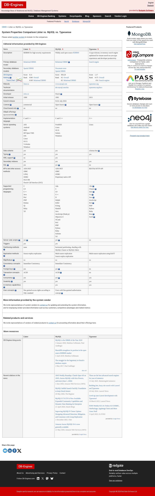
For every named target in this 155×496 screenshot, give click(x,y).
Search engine (94, 62)
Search (108, 16)
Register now (139, 89)
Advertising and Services (35, 473)
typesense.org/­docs (95, 87)
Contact (62, 473)
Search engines (104, 80)
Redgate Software (146, 10)
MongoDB (86, 21)
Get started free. (140, 44)
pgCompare (132, 60)
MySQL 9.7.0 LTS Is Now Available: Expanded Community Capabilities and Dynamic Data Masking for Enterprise (68, 401)
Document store (60, 68)
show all (84, 370)
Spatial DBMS (29, 68)
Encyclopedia (76, 16)
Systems (62, 16)
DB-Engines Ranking (46, 16)
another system (19, 37)
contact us (44, 305)
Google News (82, 434)
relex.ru (26, 94)
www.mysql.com (61, 84)
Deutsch (150, 6)
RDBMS (76, 53)
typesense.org (93, 84)
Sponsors (97, 16)
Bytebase (75, 21)
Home (31, 16)
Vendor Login (121, 16)
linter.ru (26, 84)
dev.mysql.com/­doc (62, 87)
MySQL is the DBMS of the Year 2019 (68, 340)
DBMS (4, 27)
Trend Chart (10, 80)
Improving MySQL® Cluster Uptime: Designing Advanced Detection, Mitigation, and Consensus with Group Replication (70, 414)
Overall (36, 77)
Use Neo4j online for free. (140, 127)
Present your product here (140, 136)
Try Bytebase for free (139, 108)
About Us (20, 473)
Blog (87, 16)
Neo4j (66, 21)
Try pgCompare (139, 69)
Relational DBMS (30, 62)
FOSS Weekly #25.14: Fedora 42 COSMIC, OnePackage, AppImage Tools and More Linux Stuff (104, 408)
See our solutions (115, 481)
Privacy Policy (52, 473)
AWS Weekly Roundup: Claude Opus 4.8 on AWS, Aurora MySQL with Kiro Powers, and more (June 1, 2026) (70, 378)
